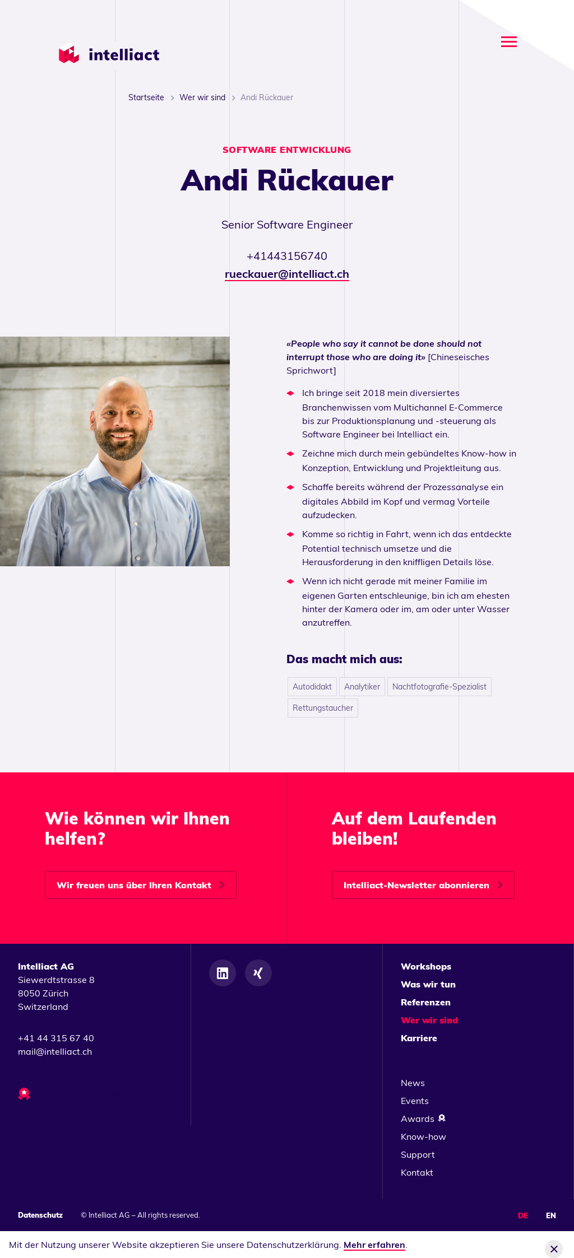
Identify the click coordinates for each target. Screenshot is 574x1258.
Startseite (146, 97)
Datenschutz (40, 1214)
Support (418, 1154)
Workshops (426, 966)
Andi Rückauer (266, 97)
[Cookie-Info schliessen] (554, 1249)
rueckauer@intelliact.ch (287, 274)
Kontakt (417, 1172)
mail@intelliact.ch (55, 1051)
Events (415, 1100)
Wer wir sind (202, 97)
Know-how (423, 1136)
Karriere (419, 1037)
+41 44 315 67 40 (56, 1037)
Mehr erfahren (374, 1244)
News (413, 1082)
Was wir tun (428, 984)
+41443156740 (287, 256)
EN (551, 1215)
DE (523, 1215)
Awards (423, 1118)
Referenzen (426, 1002)
